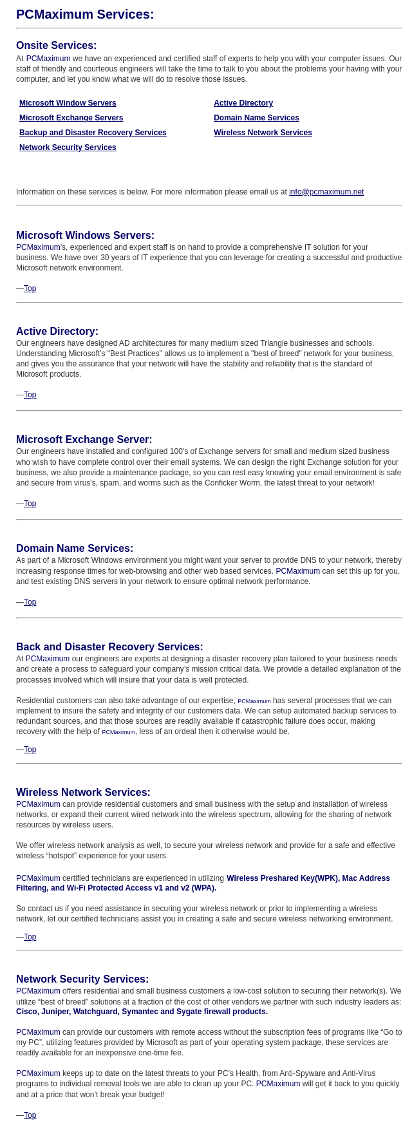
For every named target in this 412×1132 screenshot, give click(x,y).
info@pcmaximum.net (326, 191)
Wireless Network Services (263, 132)
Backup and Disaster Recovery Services (93, 132)
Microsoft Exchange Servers (71, 117)
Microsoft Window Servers (68, 103)
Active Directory (243, 103)
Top (30, 288)
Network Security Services (68, 147)
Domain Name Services (256, 117)
